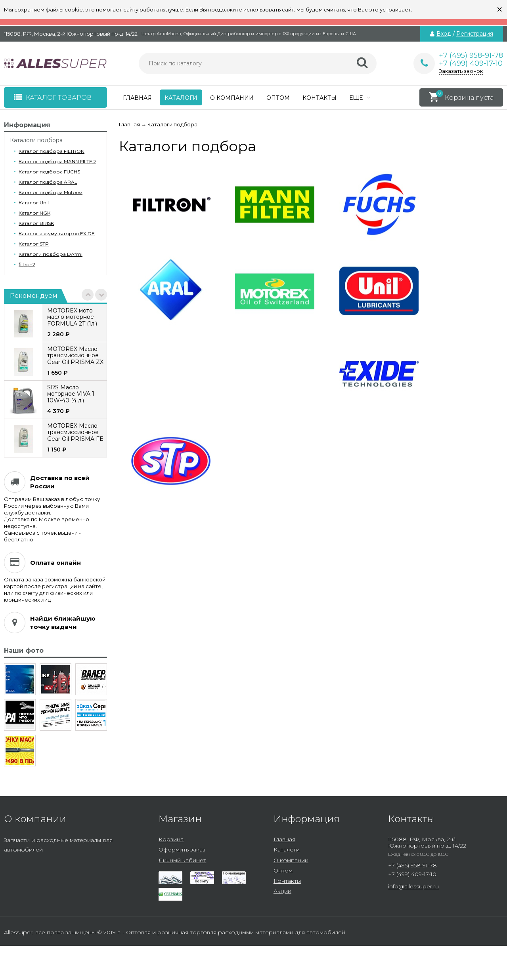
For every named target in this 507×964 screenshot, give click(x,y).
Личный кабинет (182, 860)
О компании (232, 97)
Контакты (319, 97)
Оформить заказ (182, 849)
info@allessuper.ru (413, 886)
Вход (443, 33)
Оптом (278, 97)
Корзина (171, 839)
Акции (282, 891)
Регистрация (474, 33)
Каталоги (181, 97)
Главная (137, 97)
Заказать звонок (461, 71)
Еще (359, 97)
